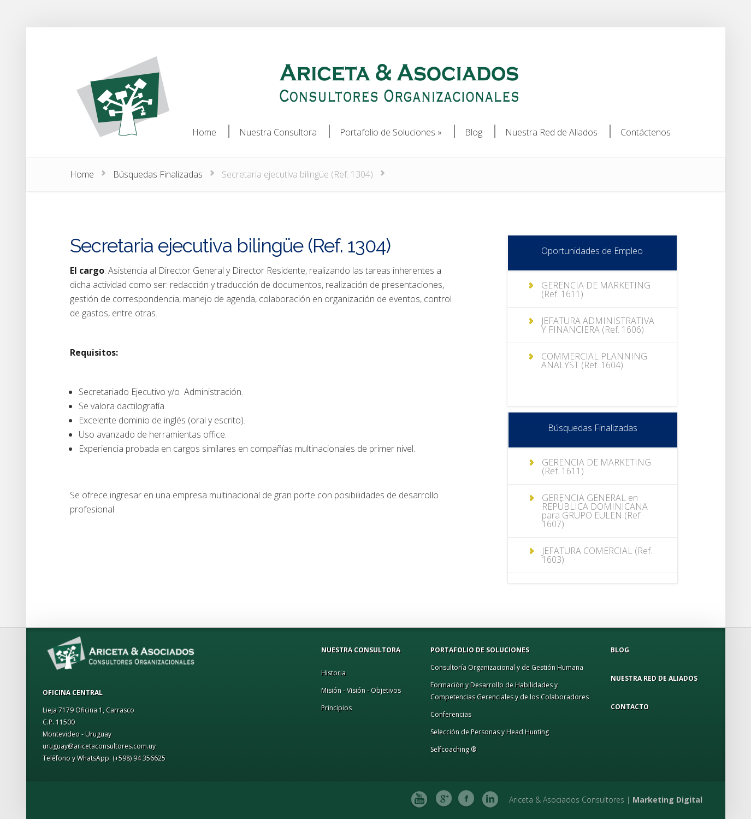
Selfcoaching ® (453, 749)
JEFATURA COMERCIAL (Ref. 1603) (597, 555)
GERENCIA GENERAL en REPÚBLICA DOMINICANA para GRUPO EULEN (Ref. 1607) (595, 511)
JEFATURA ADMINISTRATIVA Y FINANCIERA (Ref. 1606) (597, 325)
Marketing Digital (667, 799)
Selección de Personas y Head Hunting (489, 731)
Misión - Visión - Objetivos (361, 690)
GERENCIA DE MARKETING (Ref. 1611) (596, 289)
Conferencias (450, 714)
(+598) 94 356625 (139, 758)
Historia (333, 672)
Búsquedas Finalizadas (158, 174)
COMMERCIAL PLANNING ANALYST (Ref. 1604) (594, 360)
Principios (336, 707)
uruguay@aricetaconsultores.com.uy (99, 746)
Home (82, 174)
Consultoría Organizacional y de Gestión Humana (506, 667)
